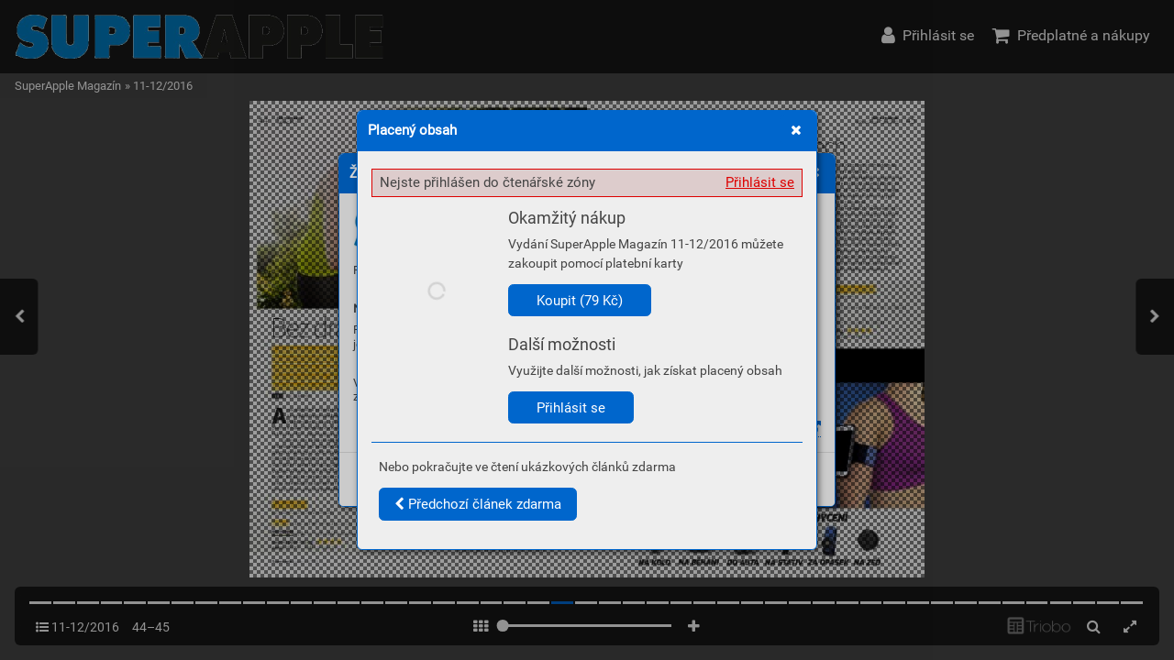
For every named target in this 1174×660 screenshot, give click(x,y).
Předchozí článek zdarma (477, 504)
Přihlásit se (759, 182)
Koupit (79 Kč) (580, 300)
